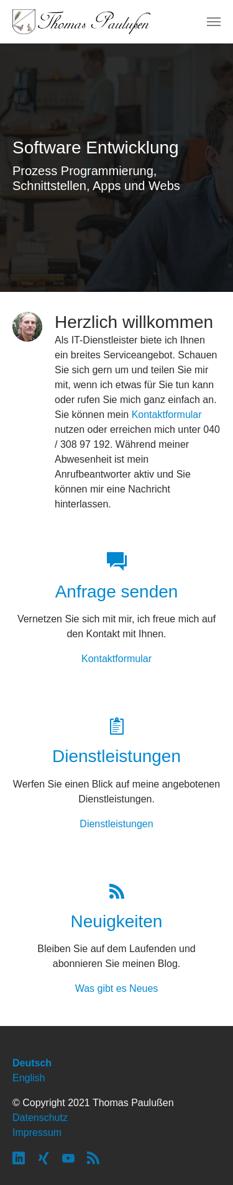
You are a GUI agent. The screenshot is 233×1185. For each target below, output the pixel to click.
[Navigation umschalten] (214, 21)
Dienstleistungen (116, 824)
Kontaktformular (167, 414)
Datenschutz (40, 1117)
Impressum (37, 1132)
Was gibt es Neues (116, 988)
